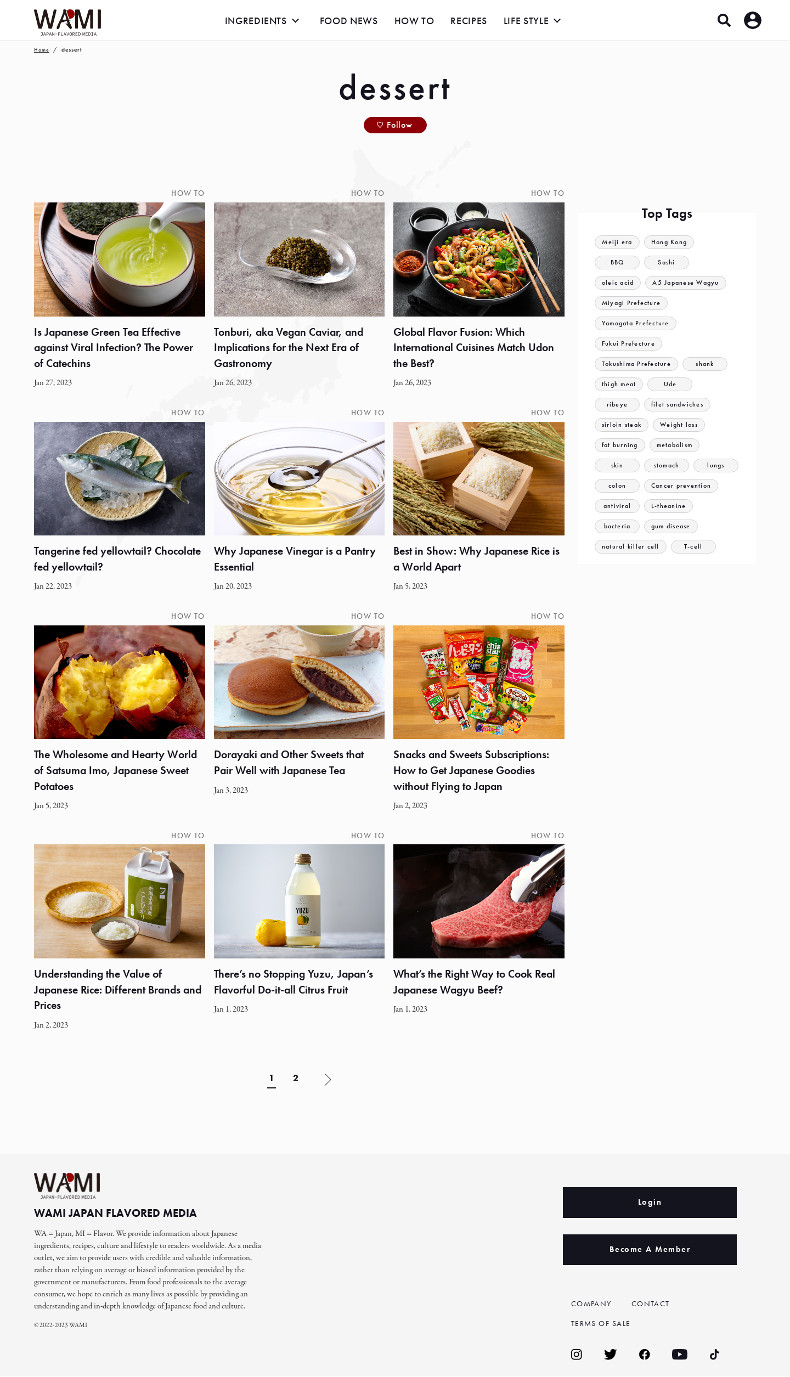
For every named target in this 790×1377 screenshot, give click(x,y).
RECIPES (468, 20)
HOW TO (414, 20)
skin (617, 465)
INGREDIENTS (256, 20)
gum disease (672, 526)
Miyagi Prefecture (632, 303)
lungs (716, 465)
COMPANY (593, 1304)
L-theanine (669, 506)
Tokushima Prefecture (638, 364)
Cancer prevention (682, 485)
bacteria (617, 526)
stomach (666, 465)
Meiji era (618, 242)
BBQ (617, 262)
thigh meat (620, 384)
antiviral (617, 506)
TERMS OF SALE (603, 1323)
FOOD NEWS (349, 20)
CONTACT (651, 1304)
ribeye (617, 404)
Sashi (666, 262)
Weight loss (683, 425)
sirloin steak (623, 425)
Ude (672, 384)
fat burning (621, 445)
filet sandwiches (679, 404)
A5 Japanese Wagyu (690, 282)
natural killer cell (632, 546)
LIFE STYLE (526, 20)
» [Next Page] (328, 1080)
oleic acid (619, 282)
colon (617, 485)
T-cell (695, 546)
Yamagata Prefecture (638, 323)
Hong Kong (671, 242)
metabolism (678, 445)
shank (709, 364)
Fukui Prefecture (629, 343)
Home (41, 49)
